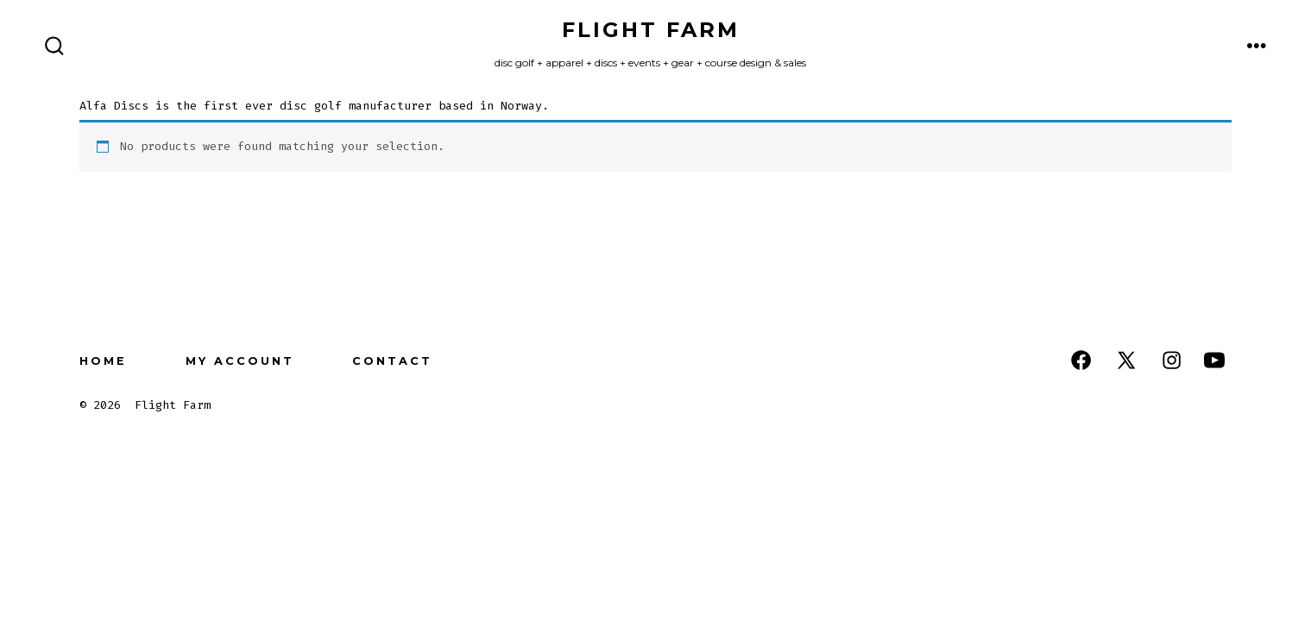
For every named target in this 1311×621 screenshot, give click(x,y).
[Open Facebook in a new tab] (1081, 360)
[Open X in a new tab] (1126, 360)
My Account (240, 360)
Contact (392, 360)
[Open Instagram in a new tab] (1171, 360)
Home (103, 360)
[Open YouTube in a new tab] (1214, 360)
